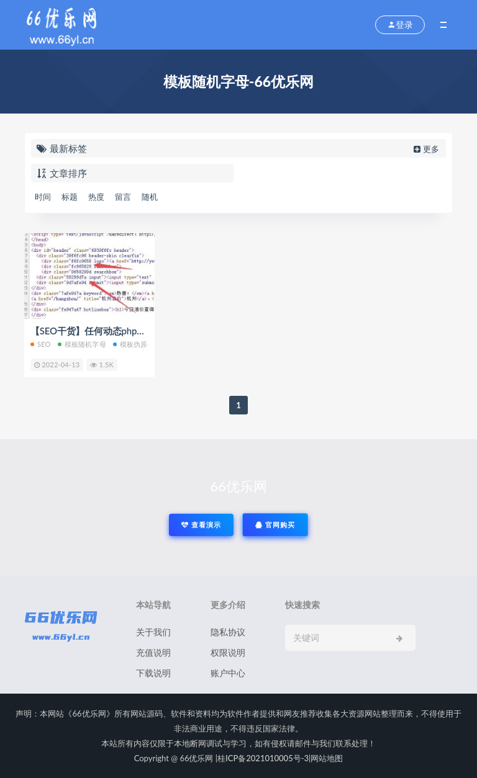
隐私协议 (228, 632)
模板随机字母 (82, 344)
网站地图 (327, 758)
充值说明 (153, 652)
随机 (150, 197)
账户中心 (228, 673)
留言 (123, 197)
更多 (425, 149)
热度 (96, 197)
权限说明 (228, 652)
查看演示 (201, 525)
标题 (69, 197)
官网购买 (275, 525)
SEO (40, 344)
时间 (43, 197)
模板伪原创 (134, 344)
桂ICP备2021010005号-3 (263, 758)
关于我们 (153, 632)
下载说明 (153, 673)
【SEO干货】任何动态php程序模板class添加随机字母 (139, 330)
